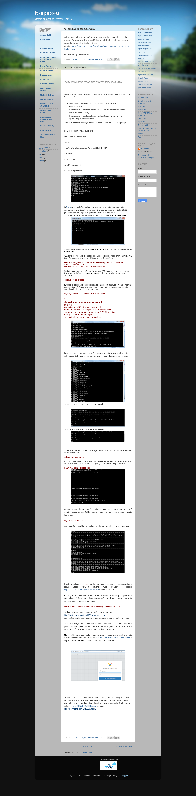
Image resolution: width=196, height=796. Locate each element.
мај (40, 158)
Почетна (88, 746)
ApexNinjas (45, 44)
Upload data (143, 98)
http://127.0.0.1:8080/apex (84, 706)
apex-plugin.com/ (145, 49)
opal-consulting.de (145, 75)
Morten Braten (46, 99)
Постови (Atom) (85, 752)
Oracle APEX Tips (48, 126)
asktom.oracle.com (146, 62)
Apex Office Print (145, 36)
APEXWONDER (46, 48)
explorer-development (147, 68)
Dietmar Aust (46, 75)
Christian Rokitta (47, 53)
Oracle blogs (143, 81)
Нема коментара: (95, 59)
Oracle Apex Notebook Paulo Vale (47, 119)
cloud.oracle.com (145, 65)
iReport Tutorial (47, 84)
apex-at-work (143, 39)
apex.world (142, 58)
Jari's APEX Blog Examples (145, 114)
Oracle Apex (143, 78)
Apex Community (145, 32)
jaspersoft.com (144, 71)
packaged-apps (144, 88)
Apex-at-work (143, 122)
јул (40, 154)
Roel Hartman (46, 130)
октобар (42, 151)
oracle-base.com (145, 84)
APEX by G (45, 39)
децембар (43, 148)
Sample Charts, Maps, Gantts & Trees (147, 129)
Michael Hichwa (47, 95)
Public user (142, 110)
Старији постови (122, 746)
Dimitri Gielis (45, 79)
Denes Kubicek (46, 70)
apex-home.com (144, 42)
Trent (140, 137)
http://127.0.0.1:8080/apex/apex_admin (81, 590)
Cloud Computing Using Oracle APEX (48, 59)
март (41, 161)
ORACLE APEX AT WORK (46, 105)
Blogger (125, 776)
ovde (78, 97)
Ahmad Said (45, 35)
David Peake (45, 66)
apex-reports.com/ (145, 52)
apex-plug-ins (143, 45)
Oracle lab (142, 134)
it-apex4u (145, 149)
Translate (142, 118)
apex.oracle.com (145, 55)
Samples (141, 107)
